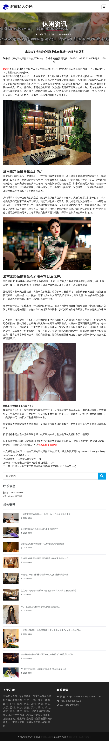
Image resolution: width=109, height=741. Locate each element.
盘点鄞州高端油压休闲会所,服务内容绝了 (39, 529)
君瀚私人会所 (55, 34)
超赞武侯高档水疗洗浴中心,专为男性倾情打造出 (42, 543)
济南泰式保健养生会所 (29, 458)
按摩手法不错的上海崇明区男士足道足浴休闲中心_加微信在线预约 (51, 630)
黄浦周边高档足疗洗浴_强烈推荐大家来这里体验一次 (45, 558)
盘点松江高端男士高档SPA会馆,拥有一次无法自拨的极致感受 (48, 590)
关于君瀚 (9, 690)
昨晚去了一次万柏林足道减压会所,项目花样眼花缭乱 (44, 574)
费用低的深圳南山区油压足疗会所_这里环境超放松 (44, 669)
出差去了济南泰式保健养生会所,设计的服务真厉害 (50, 451)
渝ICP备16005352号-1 (80, 736)
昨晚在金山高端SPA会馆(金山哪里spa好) (33, 462)
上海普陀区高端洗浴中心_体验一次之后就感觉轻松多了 (46, 514)
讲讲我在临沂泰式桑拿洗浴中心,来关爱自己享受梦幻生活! (47, 654)
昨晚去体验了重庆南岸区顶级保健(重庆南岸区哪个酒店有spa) (44, 466)
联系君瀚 (62, 690)
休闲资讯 (67, 34)
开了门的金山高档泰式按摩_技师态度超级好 (40, 606)
